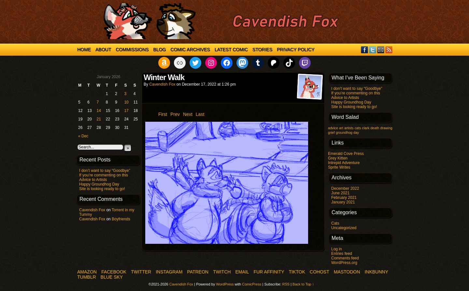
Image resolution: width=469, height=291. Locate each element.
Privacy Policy (295, 49)
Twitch (222, 271)
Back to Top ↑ (303, 284)
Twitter (373, 50)
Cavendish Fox (92, 210)
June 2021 (340, 193)
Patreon (197, 271)
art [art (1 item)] (341, 128)
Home (84, 49)
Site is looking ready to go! (102, 189)
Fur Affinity (268, 271)
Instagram (169, 271)
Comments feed (345, 258)
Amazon (87, 271)
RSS (389, 50)
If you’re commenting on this (103, 175)
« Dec (83, 136)
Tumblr (86, 277)
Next (187, 114)
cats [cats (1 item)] (358, 128)
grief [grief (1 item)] (331, 132)
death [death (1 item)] (374, 128)
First (162, 114)
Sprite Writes (339, 167)
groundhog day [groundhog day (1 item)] (347, 132)
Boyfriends (121, 219)
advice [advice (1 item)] (333, 128)
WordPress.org (344, 262)
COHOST (319, 271)
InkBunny (376, 271)
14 (99, 110)
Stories (262, 49)
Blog (159, 49)
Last (200, 114)
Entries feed (341, 253)
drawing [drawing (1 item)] (386, 128)
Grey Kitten (338, 158)
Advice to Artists (93, 179)
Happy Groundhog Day (99, 184)
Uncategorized (343, 228)
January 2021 (343, 202)
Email (381, 50)
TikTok (297, 271)
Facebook (365, 50)
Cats (335, 223)
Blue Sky (112, 277)
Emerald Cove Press (346, 153)
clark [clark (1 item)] (366, 128)
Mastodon (347, 271)
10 (126, 102)
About (103, 49)
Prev (175, 114)
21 (99, 119)
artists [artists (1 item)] (348, 128)
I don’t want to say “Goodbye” (104, 170)
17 (126, 110)
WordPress (225, 284)
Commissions (132, 49)
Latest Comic (231, 49)
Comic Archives (190, 49)
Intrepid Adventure (344, 162)
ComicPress (251, 284)
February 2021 (344, 197)
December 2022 (345, 188)
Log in (336, 249)
